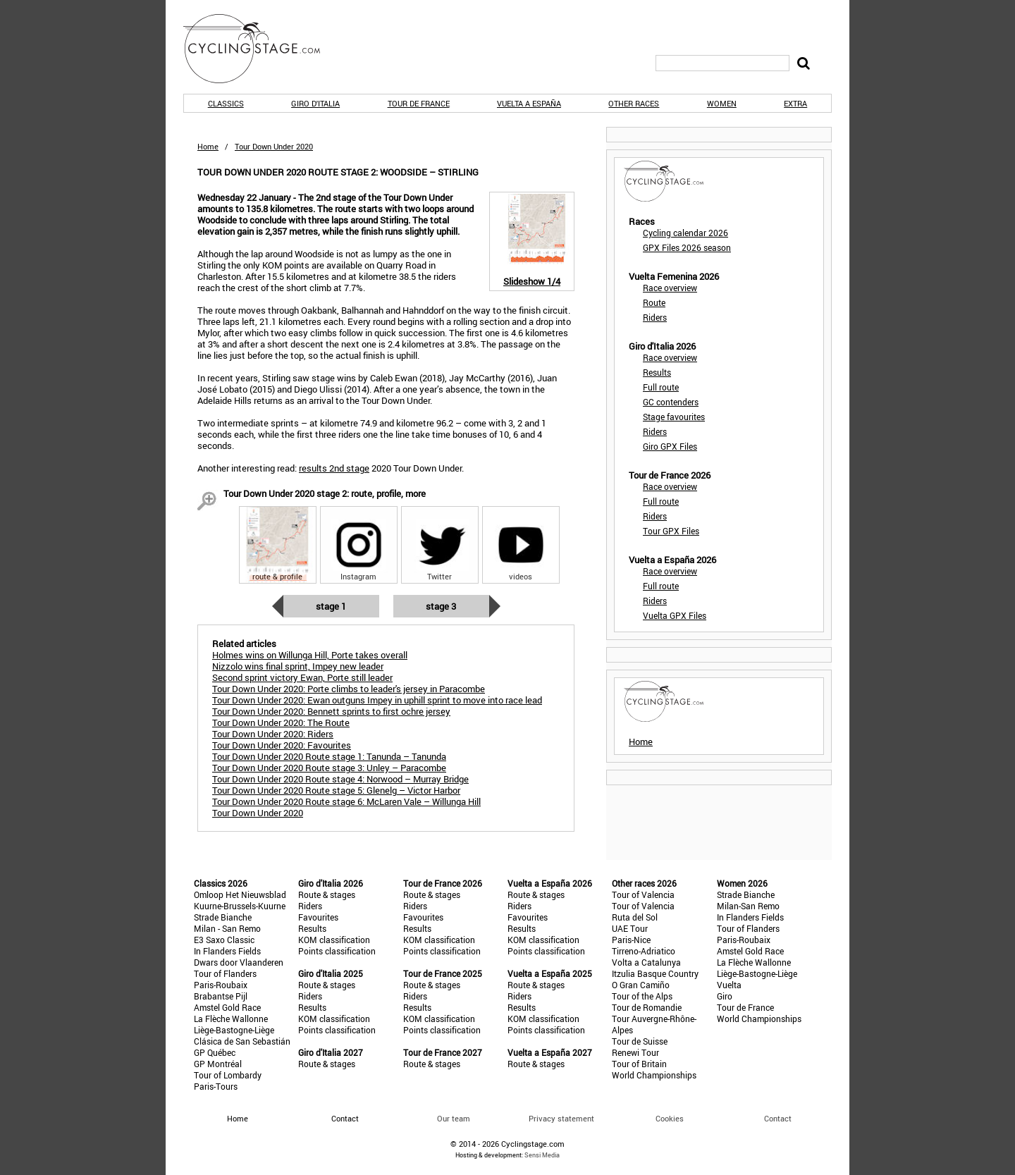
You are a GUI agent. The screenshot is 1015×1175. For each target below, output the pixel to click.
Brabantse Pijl (220, 996)
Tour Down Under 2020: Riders (272, 733)
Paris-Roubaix (220, 984)
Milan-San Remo (748, 905)
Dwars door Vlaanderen (238, 962)
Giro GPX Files (670, 446)
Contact (778, 1118)
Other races (633, 103)
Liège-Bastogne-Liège (234, 1029)
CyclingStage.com (260, 48)
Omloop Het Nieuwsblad (240, 894)
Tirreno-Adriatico (643, 950)
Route (654, 302)
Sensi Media (542, 1154)
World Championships (654, 1075)
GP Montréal (218, 1063)
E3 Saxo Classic (224, 939)
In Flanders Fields (227, 950)
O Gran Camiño (641, 984)
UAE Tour (630, 928)
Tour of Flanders (225, 973)
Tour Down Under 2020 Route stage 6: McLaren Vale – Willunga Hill (346, 801)
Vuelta (729, 984)
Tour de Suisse (640, 1041)
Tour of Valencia (643, 894)
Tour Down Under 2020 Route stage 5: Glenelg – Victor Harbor (336, 790)
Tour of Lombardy (228, 1075)
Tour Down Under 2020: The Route (281, 722)
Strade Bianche (223, 917)
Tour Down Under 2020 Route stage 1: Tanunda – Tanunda (329, 756)
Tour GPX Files (671, 530)
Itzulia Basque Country (655, 973)
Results (657, 372)
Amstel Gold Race (227, 1007)
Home (208, 146)
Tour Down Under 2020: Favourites (281, 745)
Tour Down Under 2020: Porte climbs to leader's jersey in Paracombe (348, 688)
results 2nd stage (334, 468)
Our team (453, 1118)
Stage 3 (441, 606)
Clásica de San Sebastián (242, 1041)
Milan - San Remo (227, 928)
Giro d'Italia (315, 103)
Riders (655, 317)
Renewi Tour (635, 1052)
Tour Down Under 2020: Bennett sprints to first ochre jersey (331, 711)
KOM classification (334, 939)
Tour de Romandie (647, 1007)
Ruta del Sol (635, 917)
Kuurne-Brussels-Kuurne (239, 905)
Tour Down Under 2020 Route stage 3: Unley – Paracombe (329, 767)
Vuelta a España (529, 103)
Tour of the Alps (642, 996)
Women (722, 103)
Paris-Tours (216, 1086)
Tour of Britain (639, 1063)
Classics (226, 103)
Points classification (337, 950)
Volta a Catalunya (646, 962)
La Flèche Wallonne (231, 1018)
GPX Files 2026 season (687, 247)
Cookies (670, 1118)
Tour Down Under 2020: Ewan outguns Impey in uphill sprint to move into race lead (377, 700)
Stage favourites (674, 416)
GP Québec (214, 1052)
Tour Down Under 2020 (257, 812)
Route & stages (326, 894)
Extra (795, 103)
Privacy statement (561, 1118)
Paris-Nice (631, 939)
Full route (661, 387)
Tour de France (419, 103)
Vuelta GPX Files (674, 615)
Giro (724, 996)
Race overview (670, 287)
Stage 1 (331, 606)
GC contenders (671, 401)
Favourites (318, 917)
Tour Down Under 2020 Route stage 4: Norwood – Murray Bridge (340, 779)
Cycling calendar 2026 (685, 232)
